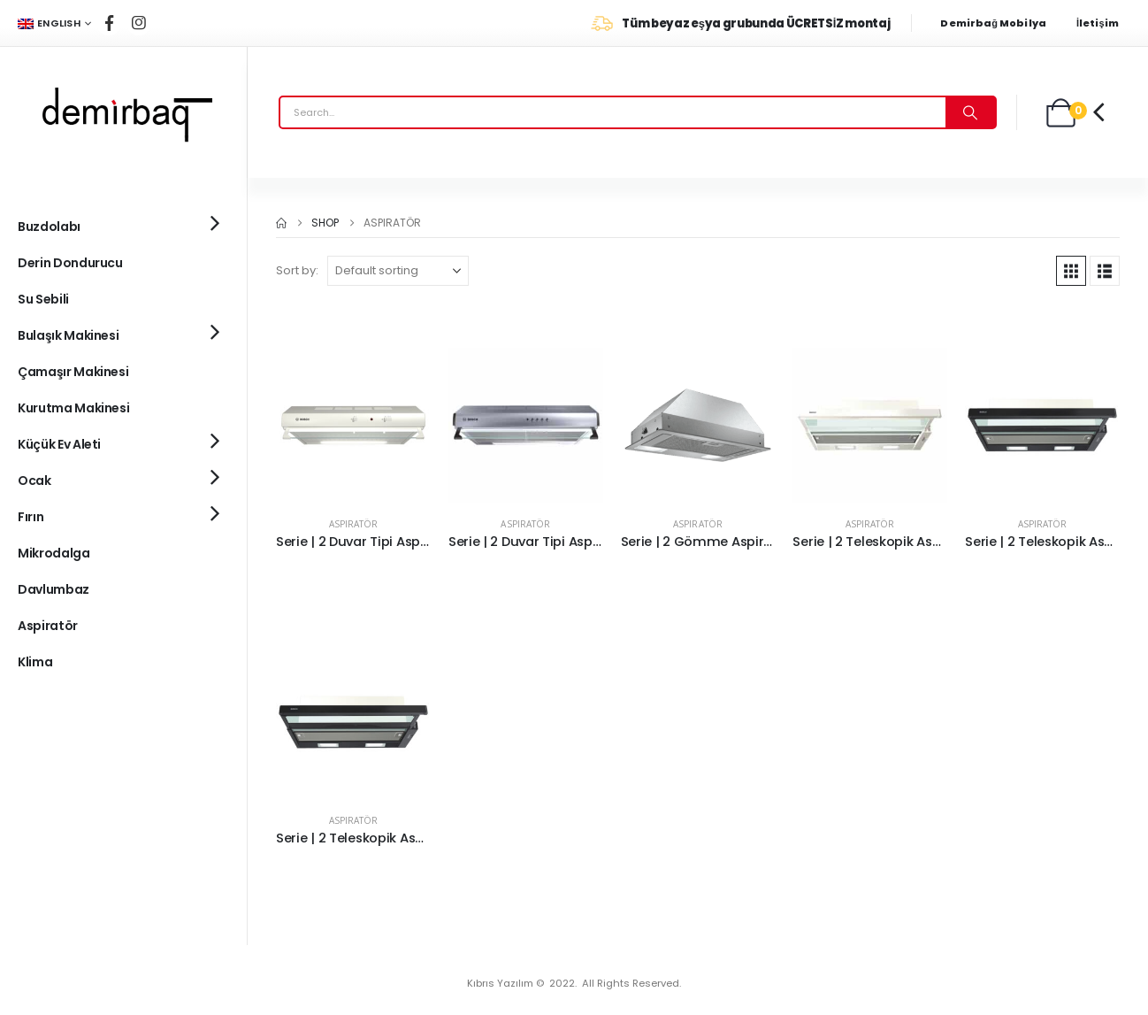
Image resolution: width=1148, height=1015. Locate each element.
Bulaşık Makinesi (68, 335)
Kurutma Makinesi (73, 408)
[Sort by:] (398, 271)
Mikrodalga (54, 553)
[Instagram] (138, 23)
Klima (35, 662)
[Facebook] (108, 23)
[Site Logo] (123, 112)
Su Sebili (43, 299)
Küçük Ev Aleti (59, 444)
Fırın (30, 517)
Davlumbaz (53, 589)
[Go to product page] (353, 425)
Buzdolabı (49, 226)
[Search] (970, 112)
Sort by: (297, 270)
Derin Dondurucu (70, 263)
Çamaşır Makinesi (73, 372)
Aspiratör (353, 524)
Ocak (34, 480)
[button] (1071, 271)
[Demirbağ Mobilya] (1001, 23)
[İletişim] (1103, 23)
